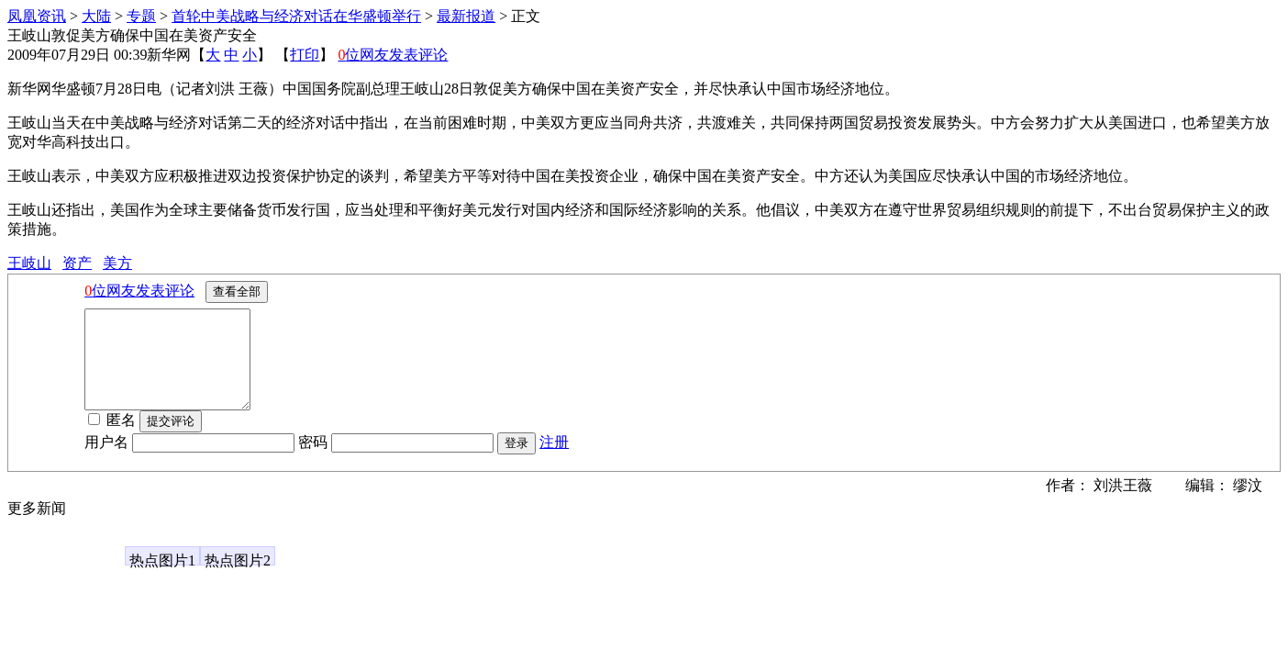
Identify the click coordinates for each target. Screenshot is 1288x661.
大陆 (96, 16)
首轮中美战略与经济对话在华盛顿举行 (296, 16)
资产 (77, 263)
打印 (304, 54)
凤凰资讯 (36, 16)
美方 (117, 263)
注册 (554, 461)
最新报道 (466, 16)
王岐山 (29, 263)
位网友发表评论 (393, 54)
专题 (141, 16)
